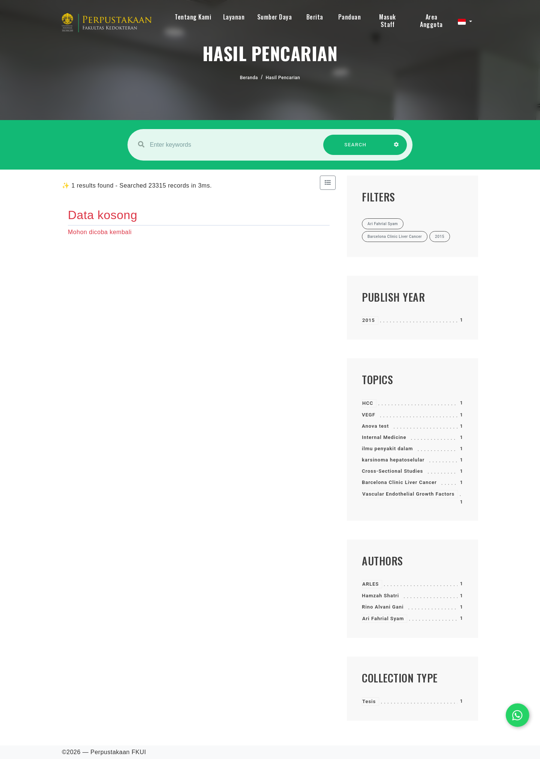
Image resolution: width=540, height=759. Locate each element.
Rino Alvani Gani (383, 607)
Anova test (375, 426)
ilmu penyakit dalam (387, 448)
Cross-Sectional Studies (392, 471)
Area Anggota (431, 20)
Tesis (369, 701)
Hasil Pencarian (283, 77)
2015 (368, 320)
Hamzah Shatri (380, 595)
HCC (367, 403)
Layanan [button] (234, 16)
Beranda (249, 77)
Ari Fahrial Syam (383, 618)
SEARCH (355, 148)
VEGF (368, 415)
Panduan (349, 16)
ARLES (370, 584)
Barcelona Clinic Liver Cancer (399, 482)
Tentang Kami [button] (193, 16)
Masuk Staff (387, 20)
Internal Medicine (384, 437)
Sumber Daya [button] (274, 16)
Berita (314, 16)
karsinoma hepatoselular (393, 460)
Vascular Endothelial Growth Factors (408, 494)
